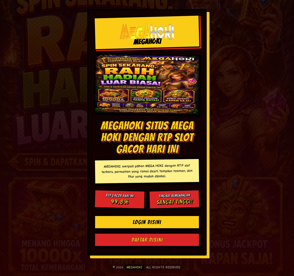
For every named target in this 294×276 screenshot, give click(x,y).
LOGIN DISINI (147, 222)
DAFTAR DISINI (147, 240)
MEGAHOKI (134, 267)
